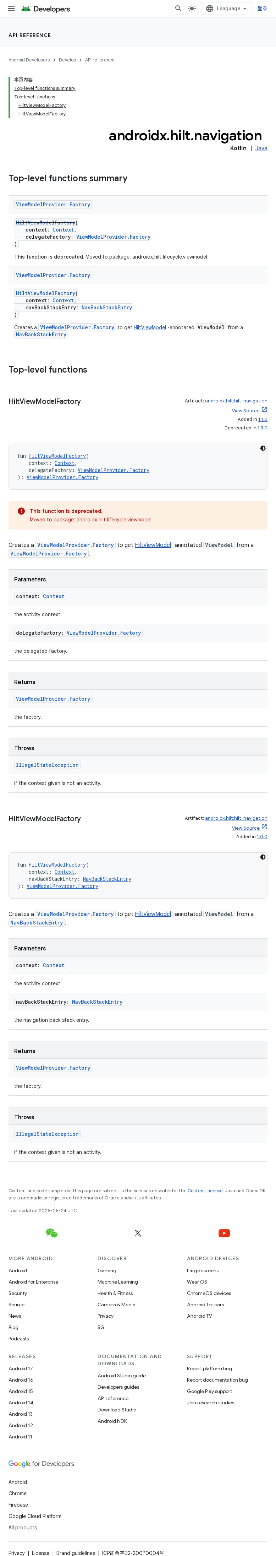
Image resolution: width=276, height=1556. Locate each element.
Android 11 (20, 1436)
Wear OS (197, 1282)
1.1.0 (262, 419)
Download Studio (117, 1409)
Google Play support (209, 1391)
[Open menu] (11, 8)
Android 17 (21, 1368)
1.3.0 (262, 428)
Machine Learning (118, 1282)
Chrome (18, 1493)
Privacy (106, 1316)
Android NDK (112, 1421)
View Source (246, 411)
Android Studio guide (122, 1375)
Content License (205, 1191)
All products (23, 1527)
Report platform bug (209, 1368)
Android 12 (21, 1425)
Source (16, 1304)
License (40, 1553)
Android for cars (205, 1304)
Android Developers (29, 60)
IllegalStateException (47, 764)
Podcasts (19, 1338)
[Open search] (178, 8)
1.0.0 (262, 837)
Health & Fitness (115, 1293)
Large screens (203, 1270)
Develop (67, 60)
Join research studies (210, 1402)
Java (261, 148)
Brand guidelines (75, 1553)
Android (18, 1270)
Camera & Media (117, 1304)
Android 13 (21, 1414)
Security (18, 1293)
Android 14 (21, 1402)
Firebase (18, 1505)
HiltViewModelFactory (45, 222)
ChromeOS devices (209, 1293)
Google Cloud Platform (35, 1516)
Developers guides (118, 1387)
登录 (263, 8)
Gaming (107, 1270)
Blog (13, 1327)
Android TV (199, 1316)
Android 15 (21, 1391)
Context (63, 229)
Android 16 (21, 1380)
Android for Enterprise (33, 1282)
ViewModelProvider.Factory (53, 204)
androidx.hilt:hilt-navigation (236, 401)
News (15, 1316)
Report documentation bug (217, 1380)
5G (101, 1327)
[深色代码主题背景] (263, 448)
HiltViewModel (150, 327)
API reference (30, 35)
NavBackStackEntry (107, 307)
